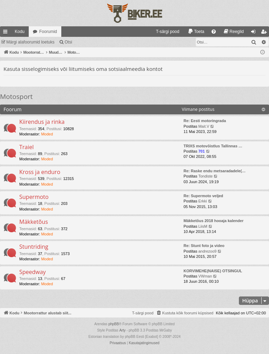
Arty (122, 330)
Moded (47, 134)
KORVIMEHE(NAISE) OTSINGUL (213, 271)
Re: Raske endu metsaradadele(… (215, 171)
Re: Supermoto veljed (203, 196)
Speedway (32, 272)
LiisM (202, 226)
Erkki (202, 201)
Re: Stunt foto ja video (204, 245)
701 (201, 151)
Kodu (20, 31)
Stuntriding (33, 247)
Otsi (68, 42)
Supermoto (34, 197)
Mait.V (203, 126)
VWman (205, 276)
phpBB (113, 324)
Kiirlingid (7, 33)
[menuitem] (164, 31)
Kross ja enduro (39, 172)
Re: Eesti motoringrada (205, 121)
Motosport (16, 96)
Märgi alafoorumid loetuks (30, 42)
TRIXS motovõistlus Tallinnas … (213, 146)
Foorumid (48, 31)
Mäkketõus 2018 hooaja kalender (213, 221)
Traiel (26, 147)
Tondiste (205, 176)
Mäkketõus (33, 222)
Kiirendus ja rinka (41, 122)
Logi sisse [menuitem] (254, 33)
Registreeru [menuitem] (265, 33)
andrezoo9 (207, 251)
